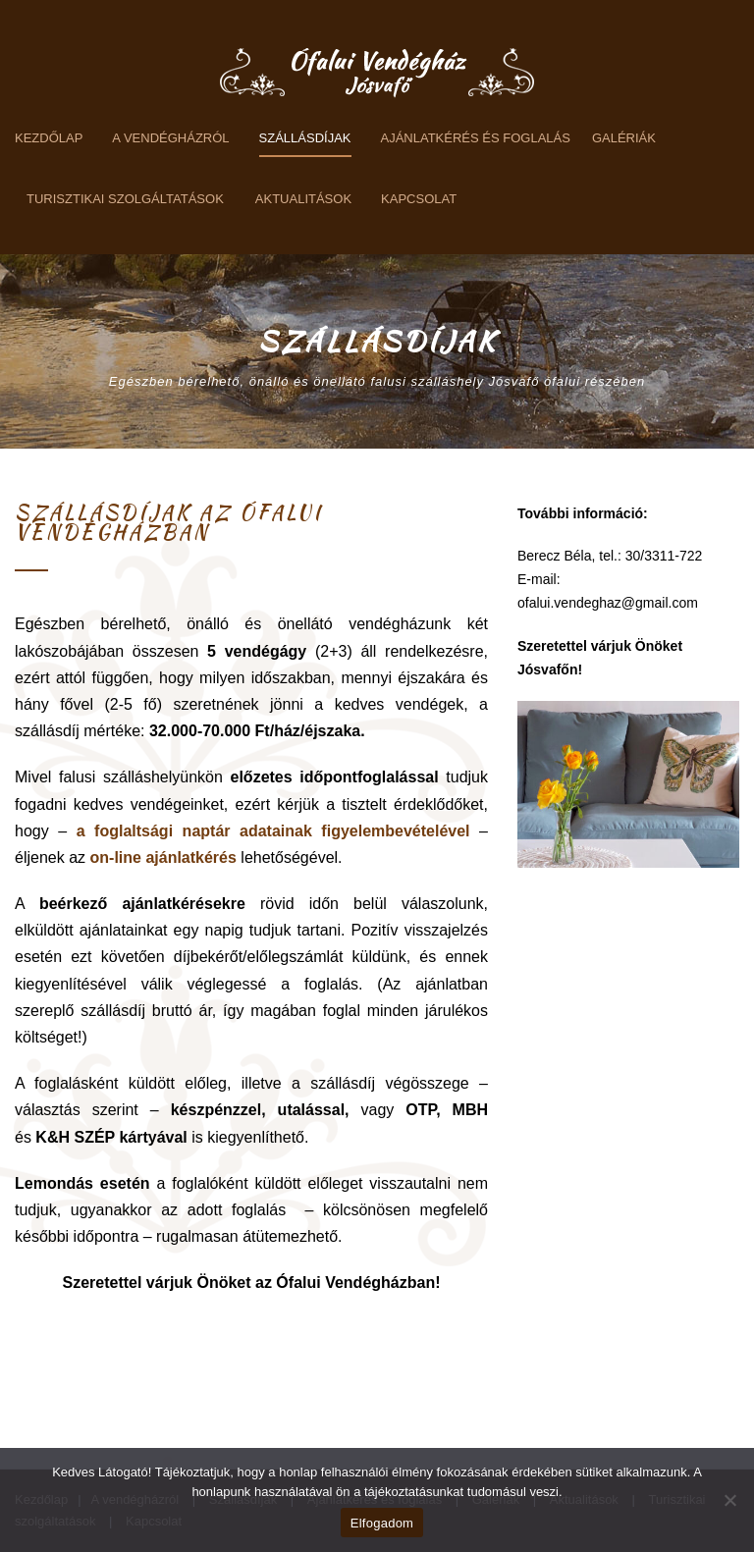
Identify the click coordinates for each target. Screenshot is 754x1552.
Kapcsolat (419, 198)
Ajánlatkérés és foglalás (475, 138)
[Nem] (729, 1500)
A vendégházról (170, 138)
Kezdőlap (48, 138)
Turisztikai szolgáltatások (125, 198)
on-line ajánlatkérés (163, 857)
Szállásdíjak (305, 138)
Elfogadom (381, 1523)
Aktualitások (303, 198)
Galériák (624, 138)
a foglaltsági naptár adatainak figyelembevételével (273, 831)
